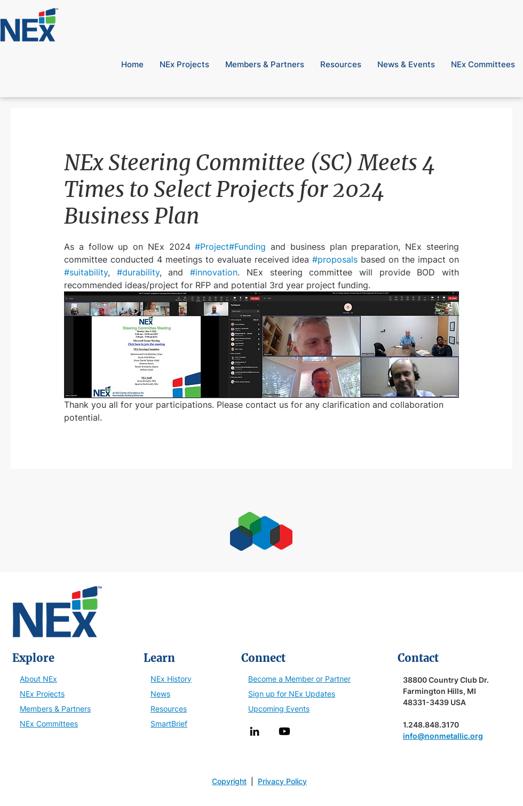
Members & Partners (55, 708)
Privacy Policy (282, 781)
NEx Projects (42, 693)
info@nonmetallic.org (443, 735)
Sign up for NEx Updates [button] (291, 693)
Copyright (229, 781)
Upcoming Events (279, 708)
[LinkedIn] (254, 731)
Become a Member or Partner (299, 678)
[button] (505, 10)
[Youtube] (284, 731)
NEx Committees (49, 723)
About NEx (38, 678)
